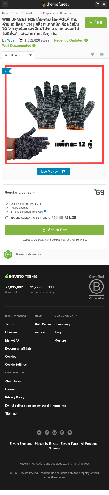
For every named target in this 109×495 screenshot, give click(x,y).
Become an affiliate (18, 348)
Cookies (10, 356)
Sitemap (11, 413)
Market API (12, 340)
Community (62, 324)
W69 (10, 40)
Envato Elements (21, 443)
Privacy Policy (14, 397)
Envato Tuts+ (69, 443)
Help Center (43, 324)
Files (17, 13)
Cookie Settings (16, 364)
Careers (10, 389)
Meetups (60, 340)
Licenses (11, 332)
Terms (9, 324)
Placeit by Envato (46, 443)
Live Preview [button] (49, 171)
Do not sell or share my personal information (35, 405)
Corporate (48, 13)
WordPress (32, 13)
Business (65, 13)
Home (5, 13)
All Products (89, 443)
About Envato (14, 381)
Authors (40, 332)
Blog (57, 332)
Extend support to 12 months (43, 218)
